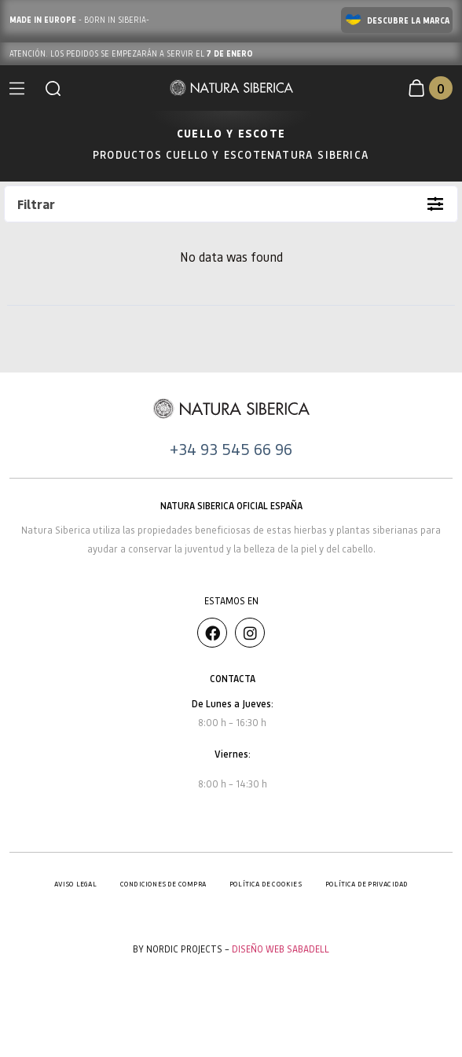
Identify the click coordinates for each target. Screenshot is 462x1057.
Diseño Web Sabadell (280, 949)
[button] (53, 88)
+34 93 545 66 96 (231, 449)
